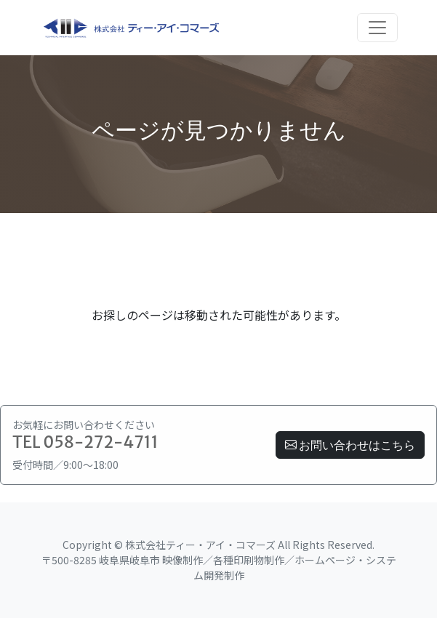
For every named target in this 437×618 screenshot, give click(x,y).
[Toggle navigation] (377, 27)
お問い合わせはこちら (350, 445)
